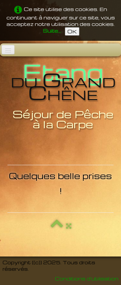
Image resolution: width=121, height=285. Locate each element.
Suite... (52, 31)
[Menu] (8, 49)
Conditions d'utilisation (86, 278)
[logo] (60, 96)
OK (72, 31)
